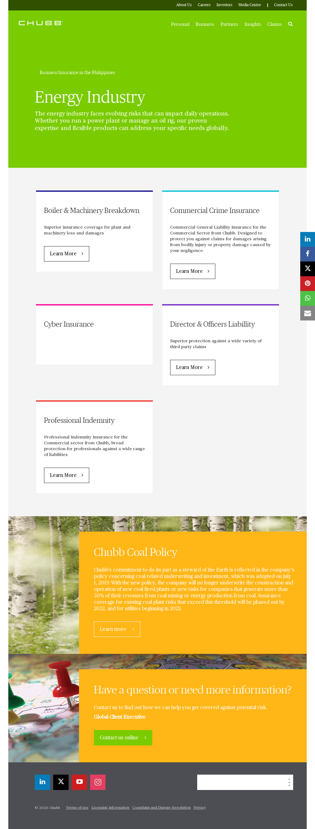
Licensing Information (110, 808)
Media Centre (249, 5)
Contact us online (120, 738)
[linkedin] (42, 782)
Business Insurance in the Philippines (77, 72)
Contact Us (283, 5)
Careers (204, 5)
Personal (180, 24)
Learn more (114, 629)
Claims (274, 24)
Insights (253, 24)
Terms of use (77, 808)
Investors (224, 5)
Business (205, 24)
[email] (307, 313)
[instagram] (98, 782)
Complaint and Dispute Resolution (161, 808)
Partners (229, 24)
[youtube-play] (79, 782)
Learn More (63, 254)
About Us (184, 5)
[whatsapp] (307, 298)
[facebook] (307, 254)
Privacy (199, 808)
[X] (61, 782)
